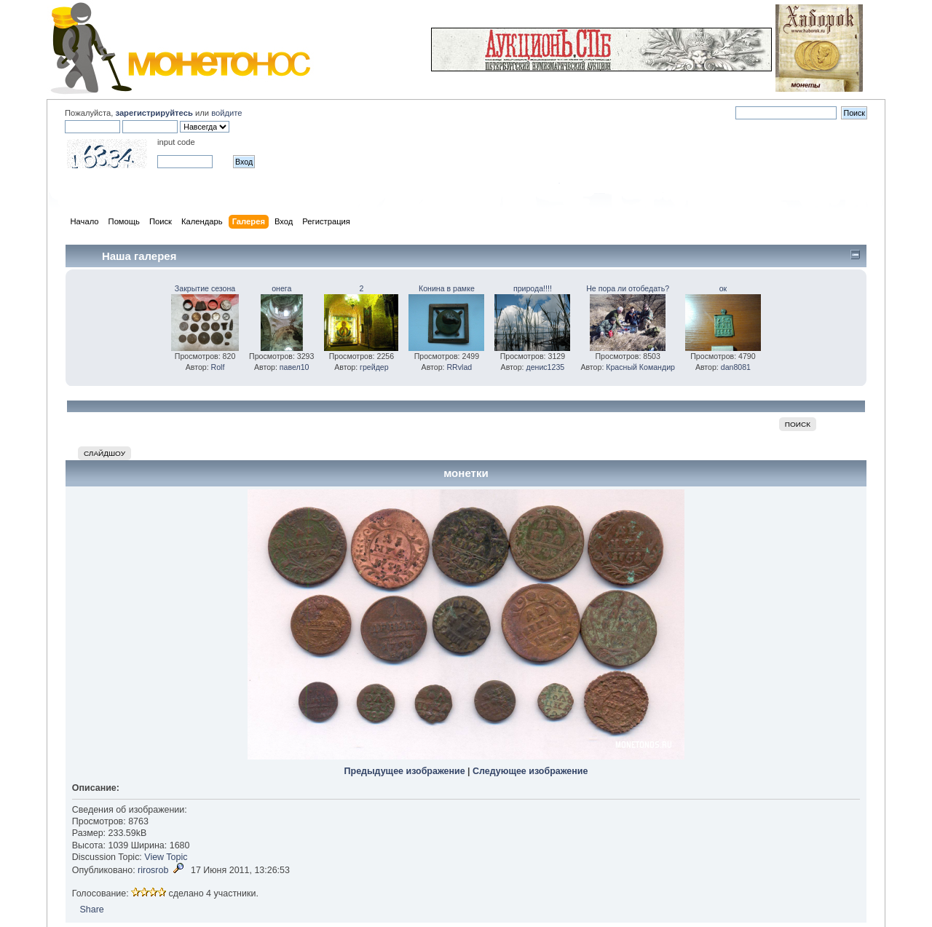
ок (723, 288)
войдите (226, 113)
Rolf (218, 367)
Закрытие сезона (205, 288)
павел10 (294, 367)
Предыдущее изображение (404, 771)
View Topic (165, 857)
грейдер (374, 367)
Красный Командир (640, 367)
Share (91, 909)
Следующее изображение (530, 771)
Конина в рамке (447, 288)
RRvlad (459, 367)
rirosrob (153, 870)
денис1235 (545, 367)
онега (281, 288)
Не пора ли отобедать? (627, 288)
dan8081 (736, 367)
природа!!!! (532, 288)
